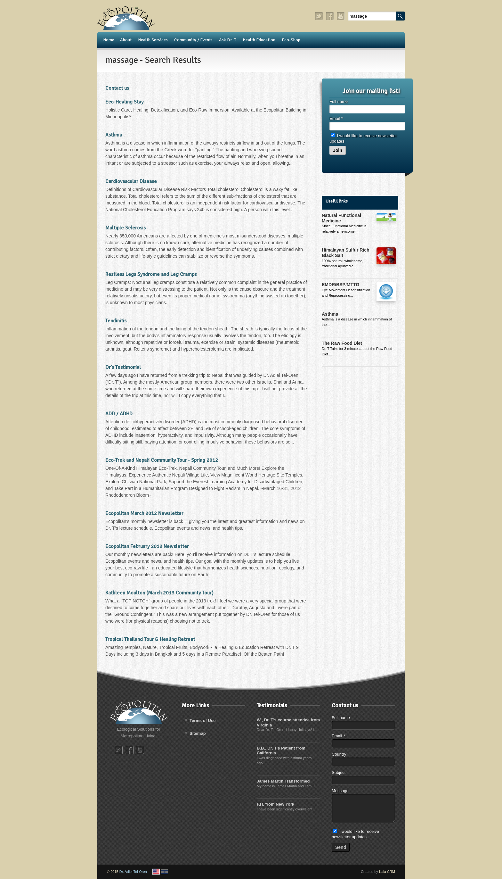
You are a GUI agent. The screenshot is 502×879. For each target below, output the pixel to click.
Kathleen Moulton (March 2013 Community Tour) (159, 593)
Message (340, 790)
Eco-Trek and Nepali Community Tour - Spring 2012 (161, 460)
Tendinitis (115, 321)
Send (340, 847)
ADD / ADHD (119, 413)
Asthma (113, 135)
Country (339, 754)
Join (337, 150)
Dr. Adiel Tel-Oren (133, 872)
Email (336, 118)
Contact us (117, 88)
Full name (338, 101)
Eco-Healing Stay (124, 102)
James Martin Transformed (283, 781)
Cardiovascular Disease (131, 181)
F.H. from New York (275, 804)
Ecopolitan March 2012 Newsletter (144, 513)
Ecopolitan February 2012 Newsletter (147, 546)
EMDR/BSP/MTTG (340, 284)
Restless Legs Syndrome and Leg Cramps (151, 274)
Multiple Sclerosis (125, 228)
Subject (338, 772)
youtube (341, 16)
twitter (319, 16)
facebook (330, 16)
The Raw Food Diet (342, 343)
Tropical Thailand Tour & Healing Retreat (150, 639)
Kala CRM (387, 872)
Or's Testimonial (123, 367)
